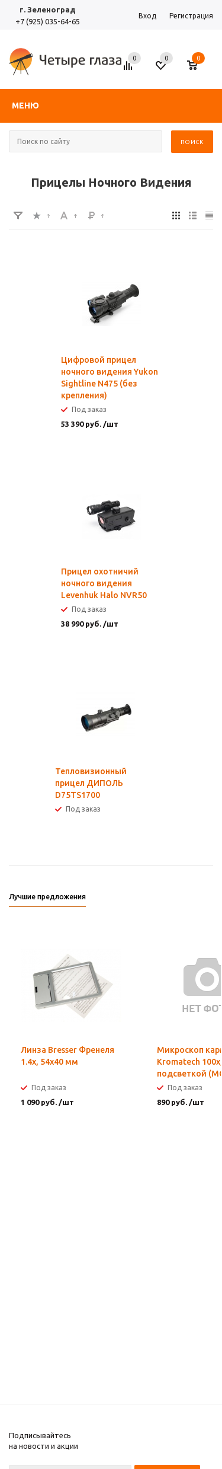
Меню (25, 105)
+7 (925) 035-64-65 (47, 21)
